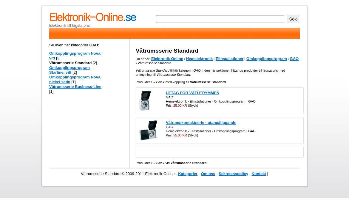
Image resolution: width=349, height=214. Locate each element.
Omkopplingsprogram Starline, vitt (69, 70)
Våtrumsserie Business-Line (75, 86)
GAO (294, 58)
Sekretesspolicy (233, 173)
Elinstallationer (229, 58)
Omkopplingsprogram (266, 58)
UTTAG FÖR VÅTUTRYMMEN (192, 93)
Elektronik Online (167, 58)
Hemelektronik (199, 58)
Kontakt (259, 173)
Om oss (208, 173)
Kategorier (187, 173)
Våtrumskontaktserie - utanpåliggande (201, 122)
